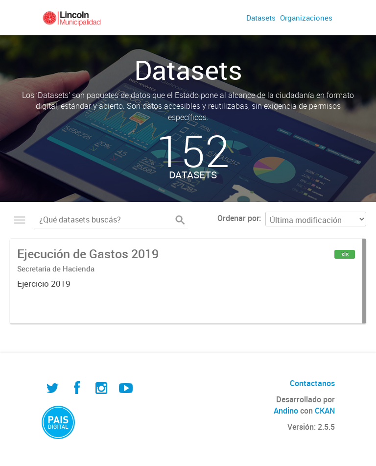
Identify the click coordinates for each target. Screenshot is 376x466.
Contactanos (312, 383)
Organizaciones (306, 18)
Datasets (261, 18)
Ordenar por (238, 218)
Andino (286, 410)
